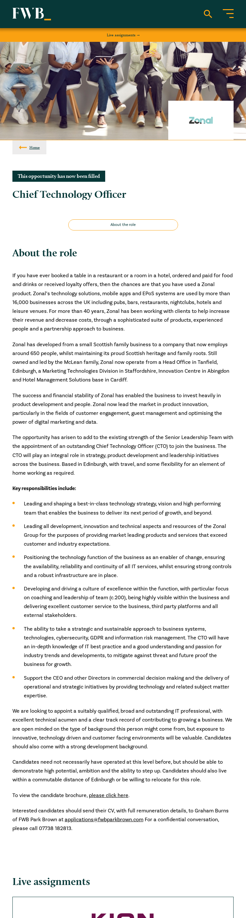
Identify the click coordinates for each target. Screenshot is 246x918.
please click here (108, 795)
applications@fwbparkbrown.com (104, 819)
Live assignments (121, 34)
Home (34, 147)
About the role (123, 224)
